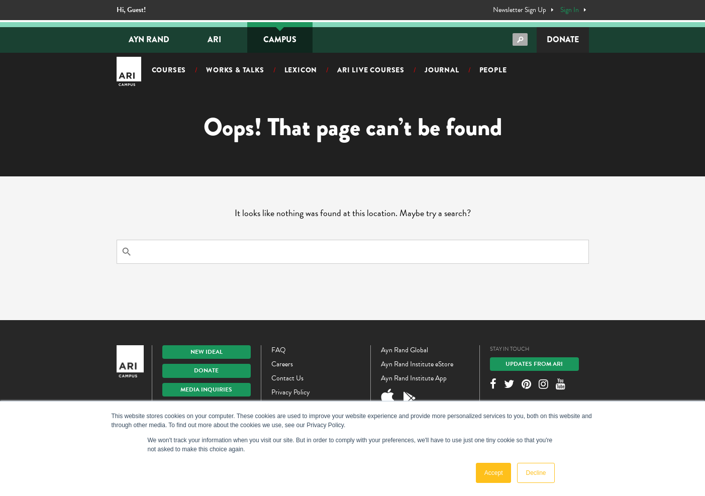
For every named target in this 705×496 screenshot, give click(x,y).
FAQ (278, 350)
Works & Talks (235, 70)
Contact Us (287, 378)
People (493, 70)
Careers (282, 364)
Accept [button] (493, 472)
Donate (563, 39)
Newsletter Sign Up (519, 10)
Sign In (569, 10)
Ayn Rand (149, 39)
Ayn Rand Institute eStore (417, 364)
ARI (214, 39)
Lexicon (301, 70)
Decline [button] (536, 472)
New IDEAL (206, 351)
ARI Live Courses (371, 70)
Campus (279, 39)
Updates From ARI (534, 363)
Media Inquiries (206, 389)
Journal (442, 70)
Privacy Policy (290, 392)
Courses (169, 70)
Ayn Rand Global (404, 350)
